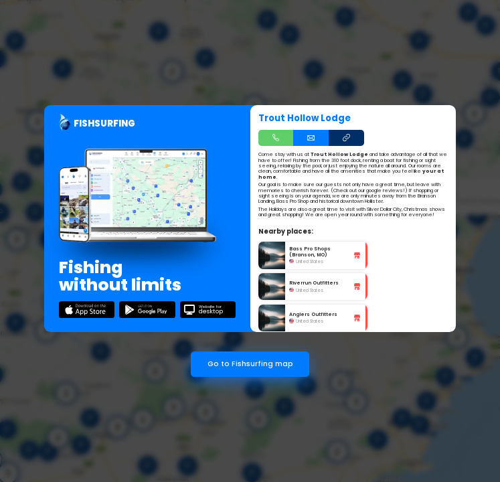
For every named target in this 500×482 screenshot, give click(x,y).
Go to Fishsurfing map (250, 364)
